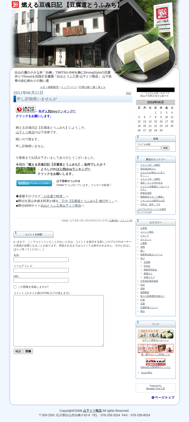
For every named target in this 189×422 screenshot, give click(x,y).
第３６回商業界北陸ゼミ (152, 296)
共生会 (147, 266)
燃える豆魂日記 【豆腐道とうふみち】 (72, 5)
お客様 (143, 228)
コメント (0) (126, 220)
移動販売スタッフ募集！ (152, 197)
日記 (128, 93)
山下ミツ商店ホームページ (155, 340)
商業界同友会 (150, 269)
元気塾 (147, 262)
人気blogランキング (59, 111)
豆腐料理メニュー (149, 307)
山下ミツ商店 (25, 132)
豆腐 (142, 303)
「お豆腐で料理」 (53, 196)
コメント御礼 (147, 232)
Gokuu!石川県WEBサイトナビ (156, 367)
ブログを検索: (144, 144)
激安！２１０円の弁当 (151, 183)
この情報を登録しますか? (31, 286)
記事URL (113, 220)
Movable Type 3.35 (155, 388)
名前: (17, 255)
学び (142, 258)
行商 (142, 300)
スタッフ (144, 235)
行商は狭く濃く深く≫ (92, 87)
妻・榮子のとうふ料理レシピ (155, 354)
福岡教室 (144, 292)
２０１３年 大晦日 (150, 165)
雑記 (142, 311)
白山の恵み (146, 372)
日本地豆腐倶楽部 (149, 281)
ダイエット (145, 239)
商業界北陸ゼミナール (151, 254)
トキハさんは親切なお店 (152, 200)
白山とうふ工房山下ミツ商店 (61, 205)
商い (142, 251)
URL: (17, 276)
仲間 (142, 247)
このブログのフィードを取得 (151, 209)
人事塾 (143, 243)
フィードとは (144, 212)
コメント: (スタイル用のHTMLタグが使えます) (41, 293)
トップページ (69, 87)
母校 (142, 288)
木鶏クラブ (149, 277)
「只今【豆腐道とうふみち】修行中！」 (87, 201)
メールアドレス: (23, 266)
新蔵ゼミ (148, 273)
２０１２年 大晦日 (150, 179)
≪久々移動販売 (49, 87)
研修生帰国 (145, 193)
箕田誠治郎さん (148, 169)
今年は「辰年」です (150, 204)
